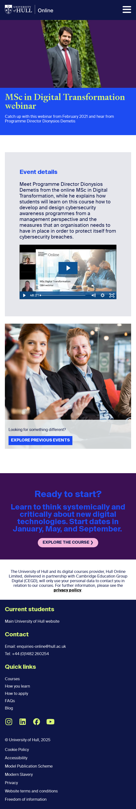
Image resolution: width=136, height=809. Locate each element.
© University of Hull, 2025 (27, 740)
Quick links (20, 667)
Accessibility (16, 758)
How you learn (17, 686)
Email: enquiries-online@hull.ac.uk (35, 646)
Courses (12, 679)
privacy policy (67, 590)
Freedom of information (26, 799)
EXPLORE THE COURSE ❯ (68, 543)
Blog (9, 708)
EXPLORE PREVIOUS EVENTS (40, 440)
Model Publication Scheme (29, 766)
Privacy (11, 782)
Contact (17, 635)
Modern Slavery (19, 774)
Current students (29, 609)
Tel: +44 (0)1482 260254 (27, 653)
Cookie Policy (17, 749)
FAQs (10, 701)
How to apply (16, 693)
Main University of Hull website (32, 621)
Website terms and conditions (31, 791)
